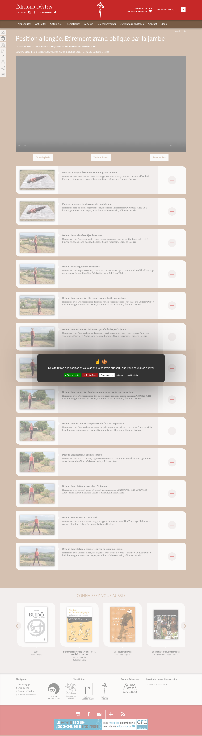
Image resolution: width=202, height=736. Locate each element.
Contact (152, 23)
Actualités (40, 23)
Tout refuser (90, 375)
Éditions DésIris (34, 7)
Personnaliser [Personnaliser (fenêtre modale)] (107, 375)
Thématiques (72, 23)
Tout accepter (72, 375)
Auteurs (88, 23)
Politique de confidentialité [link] (127, 375)
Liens (164, 23)
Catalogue (56, 23)
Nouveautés (24, 23)
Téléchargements (106, 23)
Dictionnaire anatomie (132, 23)
